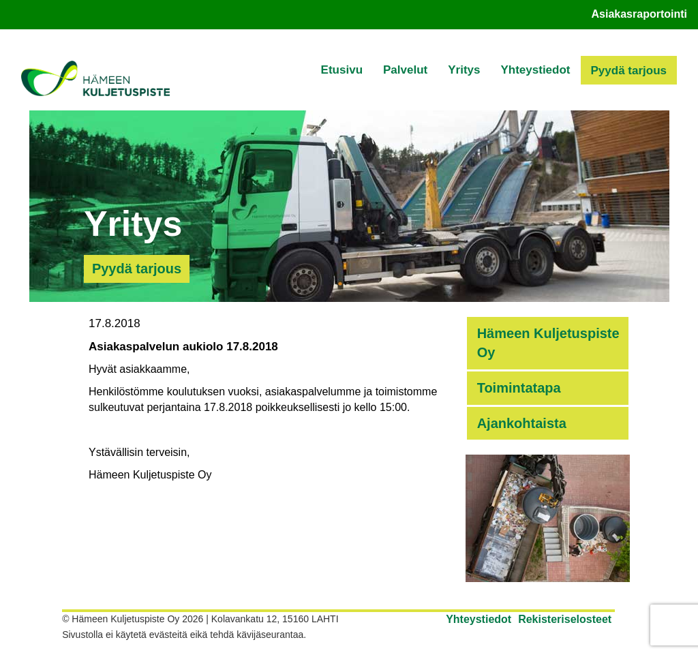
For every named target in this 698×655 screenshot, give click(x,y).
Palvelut (405, 69)
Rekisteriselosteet (564, 619)
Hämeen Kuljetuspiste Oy (548, 343)
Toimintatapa (519, 387)
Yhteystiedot (535, 69)
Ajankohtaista (521, 423)
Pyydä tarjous (629, 70)
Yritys (464, 69)
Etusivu (342, 69)
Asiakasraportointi (639, 14)
